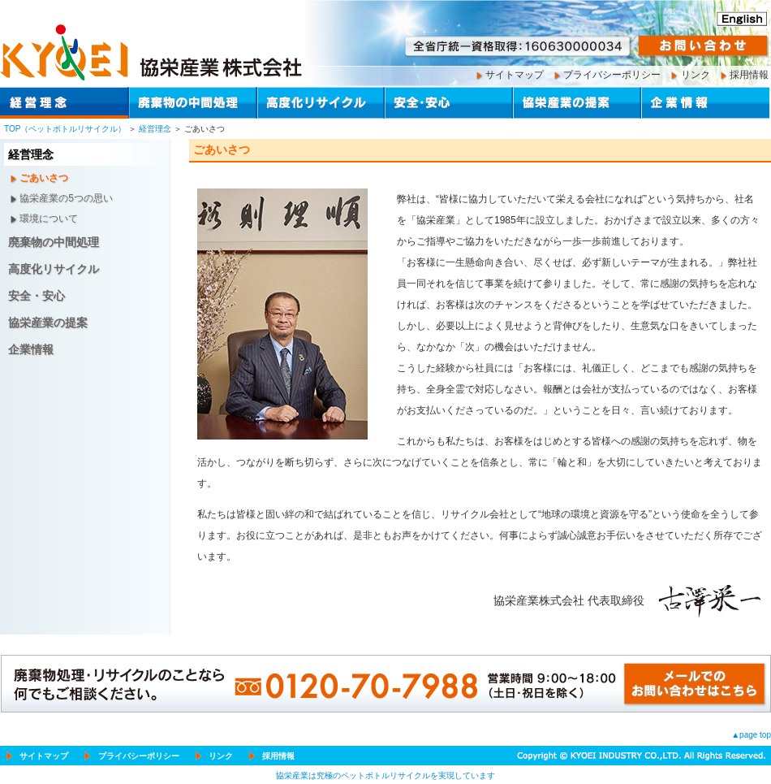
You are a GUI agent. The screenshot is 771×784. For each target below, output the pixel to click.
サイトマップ (514, 74)
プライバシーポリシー (612, 74)
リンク (695, 74)
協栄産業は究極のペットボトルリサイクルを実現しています (385, 775)
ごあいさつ (43, 178)
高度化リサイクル (53, 268)
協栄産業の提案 (48, 322)
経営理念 (155, 128)
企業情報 (31, 349)
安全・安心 (36, 295)
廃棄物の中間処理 (53, 242)
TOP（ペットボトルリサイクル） (65, 128)
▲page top (751, 734)
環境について (48, 218)
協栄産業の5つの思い (66, 198)
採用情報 (749, 74)
